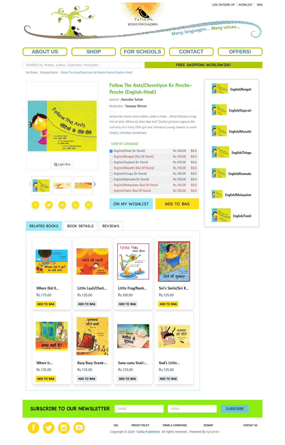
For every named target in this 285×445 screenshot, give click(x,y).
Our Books (32, 72)
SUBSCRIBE (235, 408)
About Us (45, 51)
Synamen (212, 432)
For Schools (142, 51)
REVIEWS (110, 225)
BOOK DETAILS (80, 225)
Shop (93, 51)
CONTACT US (250, 426)
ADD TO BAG (177, 204)
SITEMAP (208, 426)
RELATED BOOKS (44, 225)
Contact (191, 51)
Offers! (240, 51)
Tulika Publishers (148, 432)
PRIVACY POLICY (140, 426)
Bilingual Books (49, 72)
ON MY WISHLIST (131, 204)
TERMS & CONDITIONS (175, 426)
